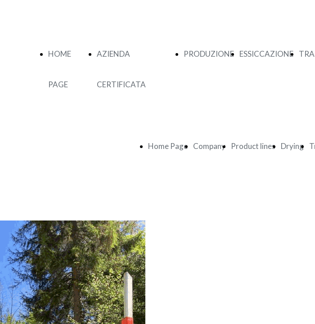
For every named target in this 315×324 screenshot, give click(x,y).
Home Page (168, 146)
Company (209, 146)
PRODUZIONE (209, 53)
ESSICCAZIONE (266, 53)
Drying (292, 146)
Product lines (253, 146)
